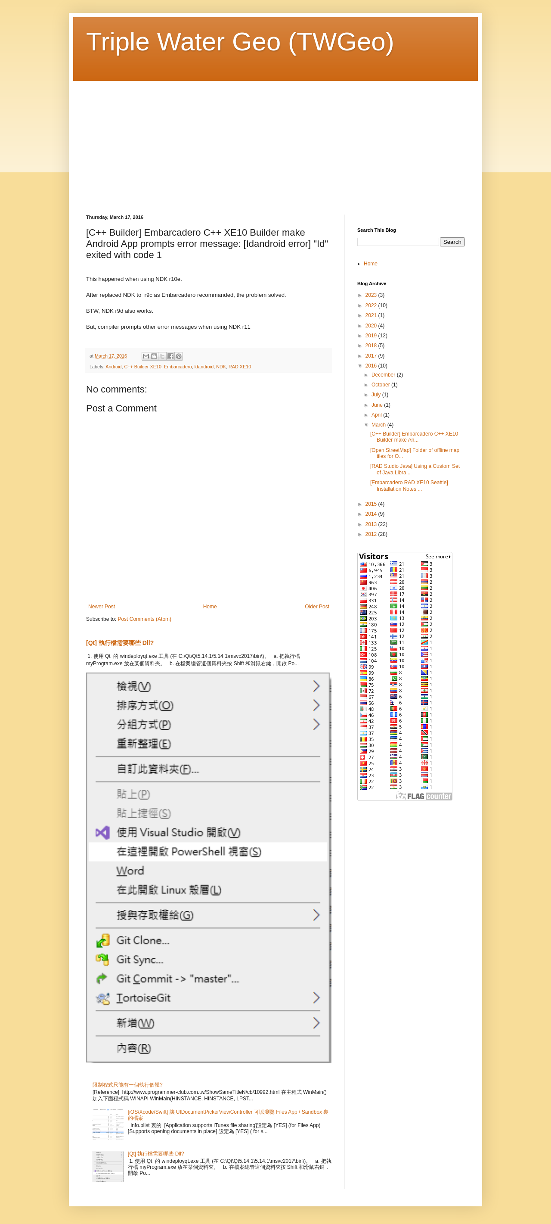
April (377, 415)
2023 (371, 295)
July (376, 395)
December (384, 375)
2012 (371, 534)
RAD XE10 (240, 366)
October (381, 385)
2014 (371, 514)
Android (113, 366)
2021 (371, 315)
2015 (371, 504)
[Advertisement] (275, 141)
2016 (371, 366)
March (379, 425)
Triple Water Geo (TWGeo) (240, 41)
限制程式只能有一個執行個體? (128, 1085)
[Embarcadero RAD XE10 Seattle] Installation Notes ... (409, 486)
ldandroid (204, 366)
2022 (371, 305)
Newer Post (101, 607)
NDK (221, 366)
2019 (371, 336)
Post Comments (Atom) (144, 619)
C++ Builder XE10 (142, 366)
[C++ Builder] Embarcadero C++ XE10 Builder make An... (414, 437)
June (377, 405)
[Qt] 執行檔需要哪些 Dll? (120, 642)
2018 (371, 346)
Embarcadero (178, 366)
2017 (371, 356)
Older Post (317, 607)
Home (210, 607)
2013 (371, 524)
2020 (371, 326)
